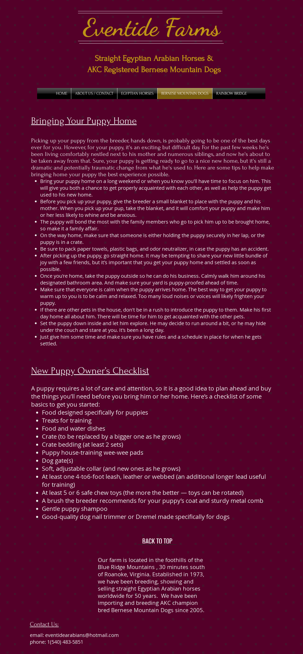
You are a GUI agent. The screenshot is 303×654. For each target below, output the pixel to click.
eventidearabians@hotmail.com (82, 635)
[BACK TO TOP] (157, 541)
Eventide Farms (151, 27)
